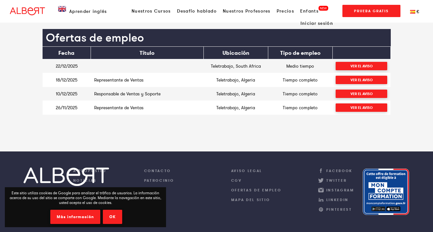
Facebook (339, 171)
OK (112, 216)
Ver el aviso (361, 66)
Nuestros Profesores (247, 11)
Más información (75, 216)
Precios (285, 11)
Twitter (336, 180)
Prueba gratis (371, 11)
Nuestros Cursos (151, 11)
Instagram (340, 190)
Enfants (309, 11)
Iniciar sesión (316, 23)
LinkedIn (337, 200)
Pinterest (339, 209)
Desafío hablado (197, 11)
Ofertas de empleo (256, 190)
